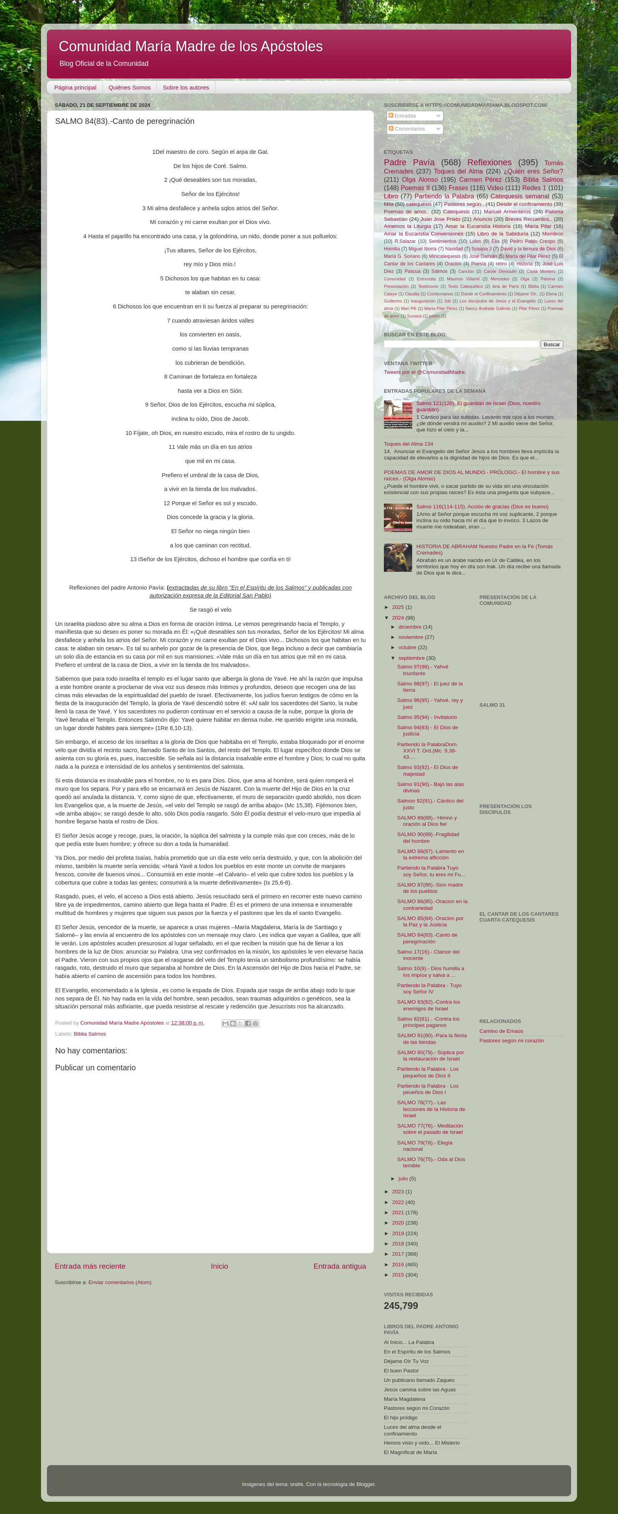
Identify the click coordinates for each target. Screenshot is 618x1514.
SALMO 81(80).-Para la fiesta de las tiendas (432, 1038)
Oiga (524, 278)
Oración (453, 264)
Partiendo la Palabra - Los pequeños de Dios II (428, 1072)
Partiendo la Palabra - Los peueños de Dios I (428, 1089)
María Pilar (538, 226)
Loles (475, 241)
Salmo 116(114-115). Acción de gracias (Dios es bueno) (482, 507)
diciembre (410, 627)
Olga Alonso (420, 179)
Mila (389, 204)
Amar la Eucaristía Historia (478, 226)
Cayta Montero (541, 271)
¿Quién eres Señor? (533, 171)
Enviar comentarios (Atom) (120, 1282)
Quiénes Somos (130, 87)
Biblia (533, 286)
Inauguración (423, 301)
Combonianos (440, 293)
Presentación (396, 286)
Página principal (75, 87)
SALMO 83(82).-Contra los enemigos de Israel (428, 1005)
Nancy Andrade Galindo (488, 308)
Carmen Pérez (480, 179)
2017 (399, 1254)
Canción (466, 271)
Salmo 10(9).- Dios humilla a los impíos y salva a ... (430, 971)
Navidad (454, 249)
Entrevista (426, 278)
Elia (495, 241)
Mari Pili (409, 308)
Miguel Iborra (423, 249)
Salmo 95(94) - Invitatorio (427, 717)
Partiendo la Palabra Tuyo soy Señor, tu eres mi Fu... (431, 871)
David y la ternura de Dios (528, 249)
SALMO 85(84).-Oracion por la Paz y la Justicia (430, 921)
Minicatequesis (444, 256)
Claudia (412, 293)
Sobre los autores (186, 87)
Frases (458, 187)
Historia (524, 264)
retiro (501, 264)
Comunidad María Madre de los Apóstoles (191, 46)
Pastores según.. (464, 204)
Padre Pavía (409, 162)
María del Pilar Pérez (528, 256)
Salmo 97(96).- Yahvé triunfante (423, 670)
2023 (399, 1192)
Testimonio (428, 286)
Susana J (482, 249)
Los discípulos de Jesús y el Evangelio (498, 301)
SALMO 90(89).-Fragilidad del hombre (428, 837)
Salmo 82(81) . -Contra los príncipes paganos (428, 1022)
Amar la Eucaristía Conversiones (424, 234)
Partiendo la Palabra (444, 196)
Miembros (552, 234)
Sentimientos (442, 241)
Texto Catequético (465, 286)
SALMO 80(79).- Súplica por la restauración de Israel (430, 1055)
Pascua (413, 271)
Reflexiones (489, 162)
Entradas (402, 116)
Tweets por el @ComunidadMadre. (425, 372)
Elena (551, 293)
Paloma (548, 278)
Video (495, 187)
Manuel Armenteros (507, 212)
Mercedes (500, 278)
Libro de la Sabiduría (503, 234)
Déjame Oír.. (526, 293)
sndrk (296, 1484)
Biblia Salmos (90, 1034)
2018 (399, 1244)
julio (404, 1179)
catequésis (419, 204)
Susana (414, 316)
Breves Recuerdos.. (528, 219)
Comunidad (395, 278)
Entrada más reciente (90, 1266)
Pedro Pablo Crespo (532, 241)
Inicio (219, 1266)
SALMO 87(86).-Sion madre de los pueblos (430, 888)
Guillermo (393, 301)
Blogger (365, 1484)
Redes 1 (534, 187)
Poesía (478, 264)
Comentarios (407, 129)
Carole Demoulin (500, 271)
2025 (399, 607)
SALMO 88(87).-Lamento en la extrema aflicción (430, 854)
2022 (399, 1202)
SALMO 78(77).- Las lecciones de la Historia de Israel (431, 1109)
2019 (399, 1233)
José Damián (483, 256)
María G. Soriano (402, 256)
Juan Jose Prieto (440, 219)
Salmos (439, 271)
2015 (399, 1275)
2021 (399, 1212)
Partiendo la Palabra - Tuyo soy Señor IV (429, 988)
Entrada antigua (340, 1266)
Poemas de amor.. (406, 212)
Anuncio (482, 219)
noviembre (411, 637)
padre (434, 316)
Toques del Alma (458, 171)
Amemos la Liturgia (407, 226)
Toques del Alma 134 (408, 444)
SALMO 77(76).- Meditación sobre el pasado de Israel (430, 1129)
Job (447, 301)
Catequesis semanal (520, 196)
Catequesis (456, 212)
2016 (399, 1265)
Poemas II (415, 187)
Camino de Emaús (501, 1031)
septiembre (412, 658)
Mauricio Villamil (463, 278)
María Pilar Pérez (441, 308)
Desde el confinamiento (524, 204)
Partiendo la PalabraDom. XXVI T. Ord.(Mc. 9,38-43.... (427, 750)
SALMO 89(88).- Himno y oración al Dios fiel (427, 821)
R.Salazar (405, 241)
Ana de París (505, 286)
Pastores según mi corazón (512, 1041)
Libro (391, 196)
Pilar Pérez (529, 308)
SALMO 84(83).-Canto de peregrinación (427, 938)
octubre (408, 647)
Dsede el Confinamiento (484, 293)
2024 (399, 618)
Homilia (392, 249)
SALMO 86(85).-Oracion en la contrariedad (432, 904)
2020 (399, 1223)
